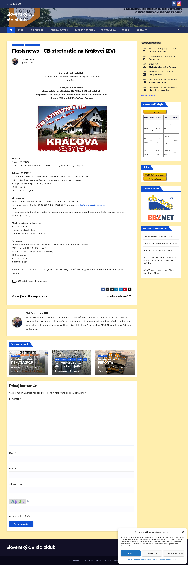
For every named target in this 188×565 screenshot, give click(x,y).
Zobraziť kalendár (148, 96)
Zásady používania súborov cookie (139, 560)
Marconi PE (30, 59)
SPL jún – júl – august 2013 (29, 296)
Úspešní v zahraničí (118, 296)
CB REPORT (37, 30)
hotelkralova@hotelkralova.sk (90, 205)
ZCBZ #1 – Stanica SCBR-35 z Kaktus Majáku (160, 260)
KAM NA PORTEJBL (85, 30)
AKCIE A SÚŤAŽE (59, 30)
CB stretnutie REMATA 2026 (22, 360)
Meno (13, 453)
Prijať (130, 553)
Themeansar (115, 560)
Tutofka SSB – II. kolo (157, 82)
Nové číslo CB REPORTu (108, 360)
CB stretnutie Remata (157, 52)
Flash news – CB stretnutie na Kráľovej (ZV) (64, 51)
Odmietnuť (152, 553)
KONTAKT (141, 30)
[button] (182, 532)
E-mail (13, 468)
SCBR (21, 30)
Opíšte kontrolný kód (19, 516)
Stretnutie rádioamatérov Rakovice (162, 67)
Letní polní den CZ (156, 75)
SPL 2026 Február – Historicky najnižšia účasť (69, 366)
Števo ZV (74, 371)
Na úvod (167, 236)
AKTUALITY (29, 45)
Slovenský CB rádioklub (31, 547)
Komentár (15, 399)
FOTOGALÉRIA (108, 30)
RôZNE (126, 30)
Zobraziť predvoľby (174, 553)
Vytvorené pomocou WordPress (80, 560)
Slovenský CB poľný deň (159, 90)
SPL (85, 359)
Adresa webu (15, 484)
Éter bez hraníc (155, 59)
